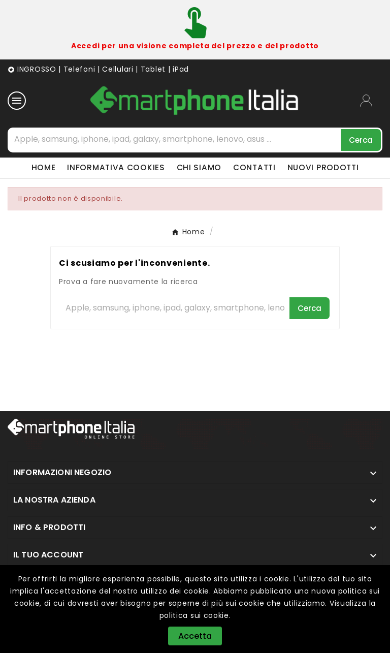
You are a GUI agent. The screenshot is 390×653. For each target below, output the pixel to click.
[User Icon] (371, 101)
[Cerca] (175, 139)
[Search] (361, 140)
